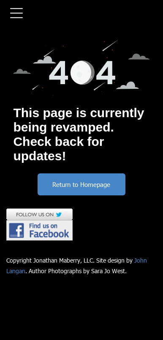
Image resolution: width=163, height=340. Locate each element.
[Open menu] (16, 13)
